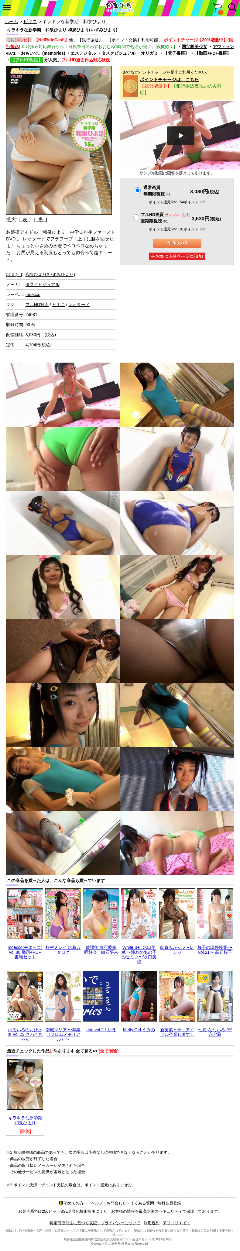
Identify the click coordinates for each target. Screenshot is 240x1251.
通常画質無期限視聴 (156, 190)
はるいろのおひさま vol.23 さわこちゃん (25, 1034)
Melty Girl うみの (139, 1029)
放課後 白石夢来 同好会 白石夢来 (101, 949)
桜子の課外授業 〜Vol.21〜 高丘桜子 (215, 949)
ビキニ (30, 21)
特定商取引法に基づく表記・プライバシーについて (95, 1223)
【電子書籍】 (176, 53)
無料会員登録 (169, 1203)
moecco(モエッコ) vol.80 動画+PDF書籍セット (25, 952)
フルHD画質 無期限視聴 (165, 217)
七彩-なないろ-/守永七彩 (215, 1032)
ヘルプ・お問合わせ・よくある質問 (122, 1203)
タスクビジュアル (118, 53)
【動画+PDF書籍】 (212, 53)
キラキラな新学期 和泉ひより (27, 1120)
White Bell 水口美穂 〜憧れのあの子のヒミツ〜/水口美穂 (139, 954)
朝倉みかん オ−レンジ (177, 949)
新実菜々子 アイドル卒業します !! (177, 1032)
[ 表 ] (25, 219)
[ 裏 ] (40, 219)
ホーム (11, 21)
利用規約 (151, 1223)
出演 (14, 274)
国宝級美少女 (194, 46)
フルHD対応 (37, 304)
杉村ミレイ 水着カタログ (63, 949)
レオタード (79, 304)
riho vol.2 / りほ (100, 1029)
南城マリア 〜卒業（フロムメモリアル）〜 (63, 1034)
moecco (33, 294)
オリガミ (149, 53)
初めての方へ (73, 1203)
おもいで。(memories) (43, 53)
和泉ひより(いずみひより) (50, 274)
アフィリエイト (176, 1223)
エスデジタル (83, 53)
